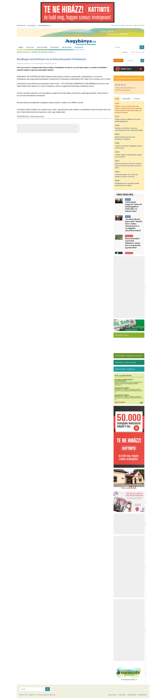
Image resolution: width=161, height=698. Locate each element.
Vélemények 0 (40, 63)
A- (55, 63)
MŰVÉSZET (79, 47)
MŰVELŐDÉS (67, 47)
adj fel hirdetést (120, 402)
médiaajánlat (142, 694)
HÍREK (20, 47)
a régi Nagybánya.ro (44, 25)
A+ (53, 63)
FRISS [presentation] (117, 99)
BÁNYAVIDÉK (42, 47)
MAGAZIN (30, 47)
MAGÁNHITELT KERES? (122, 388)
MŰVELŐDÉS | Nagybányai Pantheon (128, 356)
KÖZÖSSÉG (54, 47)
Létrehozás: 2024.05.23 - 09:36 (25, 63)
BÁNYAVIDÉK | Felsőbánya (125, 369)
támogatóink (132, 694)
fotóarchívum (21, 25)
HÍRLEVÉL (118, 60)
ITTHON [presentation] (136, 99)
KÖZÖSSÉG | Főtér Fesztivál (125, 362)
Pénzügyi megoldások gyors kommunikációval (124, 380)
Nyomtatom (48, 63)
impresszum (112, 694)
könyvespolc (32, 25)
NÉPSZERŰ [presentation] (126, 99)
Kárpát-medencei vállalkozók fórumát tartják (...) (36, 52)
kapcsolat (122, 694)
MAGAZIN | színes (122, 335)
